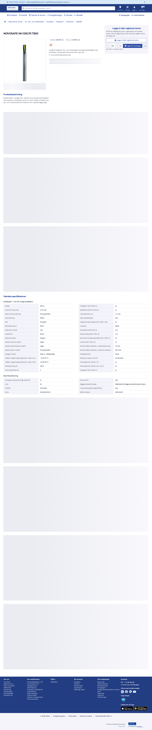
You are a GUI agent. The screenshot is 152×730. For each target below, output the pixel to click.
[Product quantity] (112, 46)
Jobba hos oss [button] (8, 684)
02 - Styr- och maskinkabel (34, 22)
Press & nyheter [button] (9, 686)
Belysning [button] (100, 682)
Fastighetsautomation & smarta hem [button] (108, 690)
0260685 (79, 22)
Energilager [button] (101, 688)
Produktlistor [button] (31, 691)
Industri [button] (77, 684)
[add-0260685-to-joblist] (145, 46)
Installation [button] (78, 688)
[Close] (144, 2)
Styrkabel (50, 22)
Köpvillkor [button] (54, 682)
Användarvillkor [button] (32, 699)
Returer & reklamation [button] (35, 697)
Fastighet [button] (77, 682)
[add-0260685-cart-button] (132, 46)
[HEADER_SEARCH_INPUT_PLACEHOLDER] (68, 8)
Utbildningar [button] (101, 697)
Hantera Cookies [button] (86, 716)
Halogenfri (60, 22)
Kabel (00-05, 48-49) (15, 22)
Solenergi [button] (100, 693)
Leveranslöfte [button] (32, 695)
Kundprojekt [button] (8, 691)
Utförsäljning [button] (31, 688)
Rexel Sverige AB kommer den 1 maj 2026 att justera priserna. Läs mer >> (48, 2)
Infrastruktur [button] (78, 686)
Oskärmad (69, 22)
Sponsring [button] (7, 690)
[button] (50, 44)
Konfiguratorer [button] (32, 686)
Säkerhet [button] (100, 695)
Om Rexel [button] (7, 682)
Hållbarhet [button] (7, 688)
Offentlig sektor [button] (79, 690)
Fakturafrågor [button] (8, 693)
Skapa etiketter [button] (32, 693)
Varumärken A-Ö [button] (33, 684)
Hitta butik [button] (72, 716)
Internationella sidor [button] (103, 716)
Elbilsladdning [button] (102, 686)
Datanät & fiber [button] (102, 684)
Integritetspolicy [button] (59, 716)
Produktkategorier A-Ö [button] (35, 682)
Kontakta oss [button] (8, 695)
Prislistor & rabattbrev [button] (35, 690)
